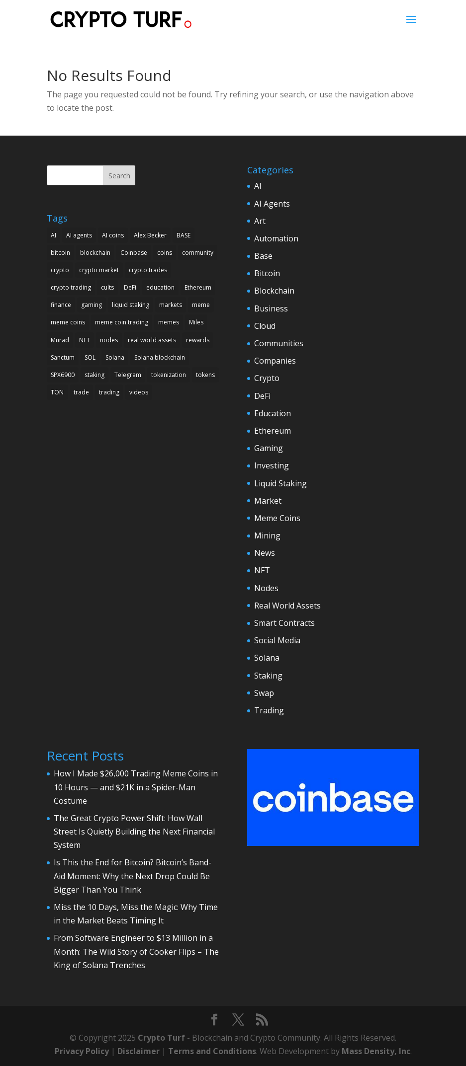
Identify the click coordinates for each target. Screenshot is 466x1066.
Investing (271, 465)
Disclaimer (138, 1051)
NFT (262, 570)
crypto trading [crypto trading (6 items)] (71, 287)
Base (263, 255)
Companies (275, 360)
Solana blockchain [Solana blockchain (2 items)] (159, 357)
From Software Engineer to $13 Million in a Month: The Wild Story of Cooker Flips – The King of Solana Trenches (136, 951)
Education (272, 413)
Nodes (266, 588)
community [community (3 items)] (197, 252)
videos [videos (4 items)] (138, 392)
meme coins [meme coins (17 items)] (68, 322)
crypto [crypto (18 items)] (60, 270)
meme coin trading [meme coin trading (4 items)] (121, 322)
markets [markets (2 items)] (170, 305)
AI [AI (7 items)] (53, 235)
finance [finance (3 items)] (61, 305)
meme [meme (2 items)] (201, 305)
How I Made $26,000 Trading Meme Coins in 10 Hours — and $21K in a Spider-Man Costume (136, 787)
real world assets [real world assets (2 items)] (152, 340)
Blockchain (274, 290)
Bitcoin (267, 273)
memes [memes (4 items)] (168, 322)
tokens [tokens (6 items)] (205, 375)
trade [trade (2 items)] (81, 392)
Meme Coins (277, 518)
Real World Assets (287, 605)
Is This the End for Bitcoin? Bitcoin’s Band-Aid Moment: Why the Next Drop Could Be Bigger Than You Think (132, 876)
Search (119, 175)
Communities (278, 343)
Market (267, 500)
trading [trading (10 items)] (109, 392)
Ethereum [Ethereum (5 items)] (198, 287)
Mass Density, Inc (376, 1051)
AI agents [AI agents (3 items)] (79, 235)
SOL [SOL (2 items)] (90, 357)
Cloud (265, 325)
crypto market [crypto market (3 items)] (99, 270)
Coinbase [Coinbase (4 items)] (133, 252)
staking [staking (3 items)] (94, 375)
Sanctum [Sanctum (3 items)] (63, 357)
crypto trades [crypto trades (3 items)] (148, 270)
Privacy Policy (82, 1051)
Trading (269, 710)
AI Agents (272, 203)
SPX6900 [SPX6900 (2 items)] (63, 375)
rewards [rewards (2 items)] (197, 340)
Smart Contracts (284, 622)
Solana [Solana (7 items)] (114, 357)
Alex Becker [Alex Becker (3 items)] (150, 235)
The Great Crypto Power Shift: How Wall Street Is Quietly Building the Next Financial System (134, 831)
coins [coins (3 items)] (164, 252)
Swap (264, 692)
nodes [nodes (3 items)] (109, 340)
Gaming (268, 448)
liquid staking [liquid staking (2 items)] (130, 305)
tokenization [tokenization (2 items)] (168, 375)
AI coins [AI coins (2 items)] (113, 235)
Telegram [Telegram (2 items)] (127, 375)
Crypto (267, 378)
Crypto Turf (161, 1037)
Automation (276, 238)
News (264, 552)
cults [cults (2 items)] (107, 287)
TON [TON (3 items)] (57, 392)
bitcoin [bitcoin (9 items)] (60, 252)
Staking (268, 675)
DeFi (262, 395)
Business (271, 308)
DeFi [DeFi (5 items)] (130, 287)
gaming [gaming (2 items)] (91, 305)
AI (258, 185)
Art (260, 221)
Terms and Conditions (212, 1051)
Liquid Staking (280, 483)
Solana (267, 657)
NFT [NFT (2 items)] (84, 340)
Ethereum (272, 430)
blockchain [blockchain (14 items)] (95, 252)
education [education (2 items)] (160, 287)
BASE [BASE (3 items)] (183, 235)
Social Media (277, 640)
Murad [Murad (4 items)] (60, 340)
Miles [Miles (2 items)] (196, 322)
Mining (267, 535)
